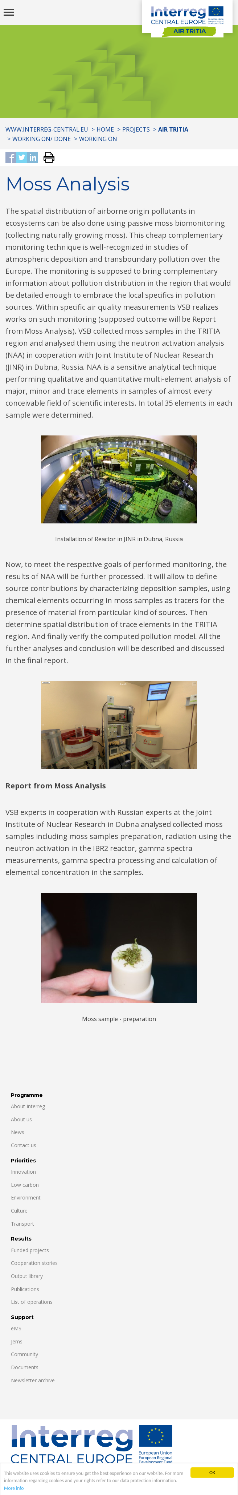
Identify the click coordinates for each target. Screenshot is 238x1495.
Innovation (23, 1171)
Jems (16, 1341)
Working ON (98, 139)
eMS (16, 1328)
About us (21, 1119)
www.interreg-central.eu (46, 129)
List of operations (32, 1301)
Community (24, 1354)
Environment (26, 1197)
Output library (27, 1276)
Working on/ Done (41, 139)
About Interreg (28, 1106)
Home (105, 129)
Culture (19, 1210)
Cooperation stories (34, 1262)
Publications (25, 1289)
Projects (136, 129)
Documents (24, 1367)
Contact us (23, 1145)
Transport (22, 1223)
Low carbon (25, 1184)
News (17, 1132)
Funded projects (30, 1250)
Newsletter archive (33, 1380)
